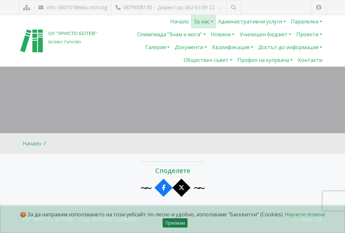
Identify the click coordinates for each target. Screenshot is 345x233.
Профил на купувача (263, 60)
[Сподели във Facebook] (164, 188)
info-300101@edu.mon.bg (73, 7)
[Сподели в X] (182, 188)
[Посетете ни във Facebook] (318, 7)
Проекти (308, 34)
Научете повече (305, 214)
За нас (202, 21)
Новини (221, 34)
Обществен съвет (207, 60)
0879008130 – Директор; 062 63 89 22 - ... (169, 7)
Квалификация (231, 47)
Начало (179, 21)
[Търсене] (233, 7)
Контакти (310, 60)
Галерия (156, 47)
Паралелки (305, 21)
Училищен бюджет (264, 34)
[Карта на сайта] (26, 7)
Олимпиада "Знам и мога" (170, 34)
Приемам (175, 223)
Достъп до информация (289, 47)
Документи (190, 47)
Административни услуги (250, 21)
